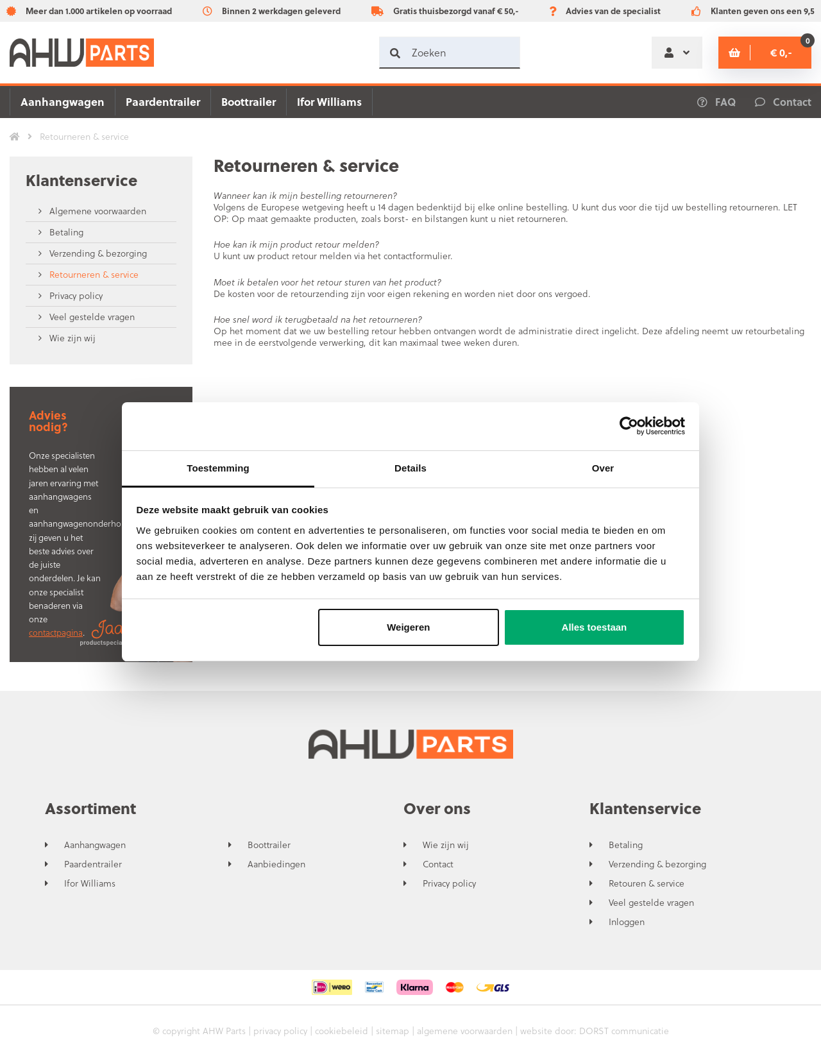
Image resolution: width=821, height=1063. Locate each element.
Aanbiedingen (276, 864)
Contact (438, 864)
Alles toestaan (594, 627)
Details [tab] (410, 468)
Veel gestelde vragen (91, 316)
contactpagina (56, 632)
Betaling (65, 232)
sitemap (392, 1030)
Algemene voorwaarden (96, 210)
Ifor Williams (329, 102)
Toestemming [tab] (218, 468)
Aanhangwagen (63, 102)
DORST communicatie (624, 1030)
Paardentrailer (163, 102)
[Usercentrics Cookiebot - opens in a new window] (629, 426)
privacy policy (280, 1030)
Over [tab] (603, 468)
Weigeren (408, 627)
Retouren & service (646, 883)
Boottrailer (248, 102)
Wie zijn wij (71, 337)
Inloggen (627, 922)
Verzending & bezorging (97, 253)
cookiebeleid (341, 1030)
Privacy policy (75, 295)
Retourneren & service (93, 274)
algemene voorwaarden (464, 1030)
